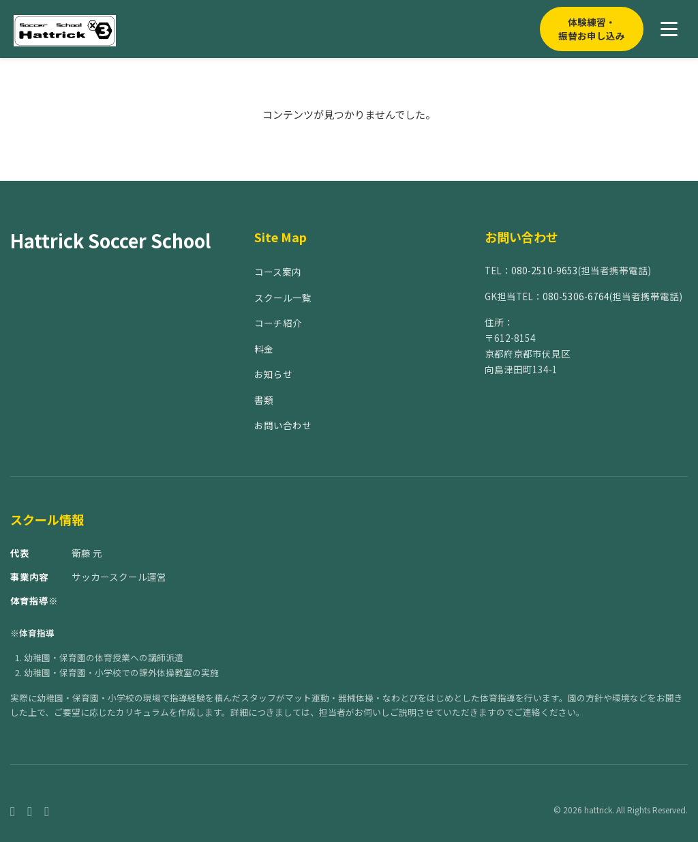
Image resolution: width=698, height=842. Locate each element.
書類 (263, 400)
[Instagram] (29, 810)
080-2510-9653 (544, 270)
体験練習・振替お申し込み (591, 28)
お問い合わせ (283, 425)
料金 (263, 348)
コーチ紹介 (278, 323)
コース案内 (277, 271)
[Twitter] (46, 810)
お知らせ (273, 374)
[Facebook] (12, 810)
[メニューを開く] (669, 29)
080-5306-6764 (576, 296)
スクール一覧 (283, 297)
